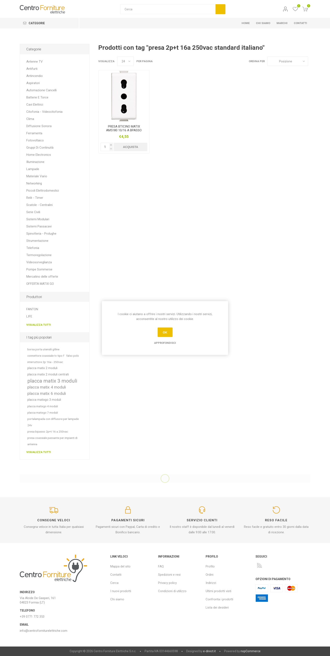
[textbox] (168, 9)
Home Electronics (38, 155)
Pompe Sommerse (39, 269)
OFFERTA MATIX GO (40, 284)
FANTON (32, 309)
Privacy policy (167, 583)
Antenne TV (34, 61)
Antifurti (31, 69)
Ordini (209, 575)
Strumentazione (37, 241)
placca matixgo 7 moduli (42, 412)
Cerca (220, 9)
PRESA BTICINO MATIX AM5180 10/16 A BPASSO (124, 128)
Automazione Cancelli (41, 90)
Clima (30, 119)
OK (165, 332)
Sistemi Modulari (37, 219)
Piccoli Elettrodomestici (42, 190)
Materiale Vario (36, 176)
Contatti (115, 575)
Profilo (285, 9)
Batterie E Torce (37, 97)
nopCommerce (251, 651)
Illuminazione (35, 162)
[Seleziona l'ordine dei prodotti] (287, 61)
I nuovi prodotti (120, 591)
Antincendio (34, 76)
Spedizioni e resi (169, 575)
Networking (34, 183)
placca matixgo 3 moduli (44, 400)
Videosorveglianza (39, 262)
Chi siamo (117, 599)
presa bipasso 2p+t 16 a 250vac (47, 431)
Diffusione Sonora (39, 126)
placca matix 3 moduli (52, 381)
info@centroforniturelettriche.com (43, 631)
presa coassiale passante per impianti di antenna (52, 441)
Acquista (130, 147)
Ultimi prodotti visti (218, 591)
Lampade (32, 169)
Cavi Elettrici (34, 104)
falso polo (72, 355)
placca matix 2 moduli (42, 368)
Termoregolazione (39, 255)
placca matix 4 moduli (46, 387)
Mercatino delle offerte (42, 276)
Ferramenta (34, 133)
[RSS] (259, 565)
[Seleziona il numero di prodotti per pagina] (125, 61)
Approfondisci (165, 342)
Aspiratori (33, 83)
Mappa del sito (120, 566)
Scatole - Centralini (39, 205)
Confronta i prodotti (219, 599)
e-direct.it (209, 651)
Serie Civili (33, 212)
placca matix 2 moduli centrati (48, 374)
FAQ (161, 566)
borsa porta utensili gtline (43, 349)
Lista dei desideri (217, 607)
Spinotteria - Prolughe (41, 233)
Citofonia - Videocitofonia (44, 112)
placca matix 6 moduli (46, 393)
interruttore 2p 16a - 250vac (45, 362)
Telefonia (32, 248)
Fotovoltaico (35, 140)
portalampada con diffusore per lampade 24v (53, 422)
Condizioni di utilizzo (172, 591)
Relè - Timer (34, 198)
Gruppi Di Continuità (39, 147)
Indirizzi (211, 583)
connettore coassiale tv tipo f (45, 355)
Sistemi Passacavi (39, 226)
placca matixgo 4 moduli (42, 406)
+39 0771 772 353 (32, 616)
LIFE (29, 316)
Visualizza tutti (38, 324)
